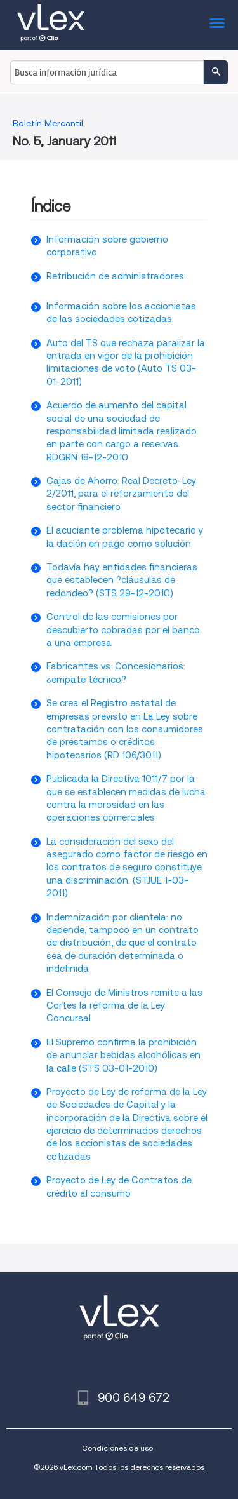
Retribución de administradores (115, 276)
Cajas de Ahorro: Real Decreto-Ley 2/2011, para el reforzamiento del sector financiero (121, 494)
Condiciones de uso (117, 1448)
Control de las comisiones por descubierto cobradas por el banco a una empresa (123, 630)
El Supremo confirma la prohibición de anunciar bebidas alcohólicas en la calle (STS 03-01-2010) (123, 1055)
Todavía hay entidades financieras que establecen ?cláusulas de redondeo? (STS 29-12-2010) (121, 580)
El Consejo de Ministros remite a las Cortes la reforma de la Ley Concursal (124, 1006)
